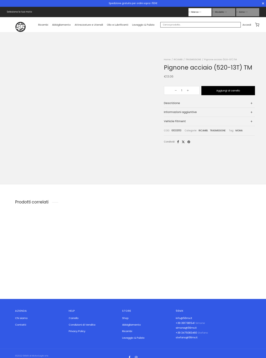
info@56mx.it (184, 318)
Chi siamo (21, 318)
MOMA (240, 131)
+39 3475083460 (186, 332)
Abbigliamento (61, 24)
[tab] (210, 103)
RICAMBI (180, 60)
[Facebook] (180, 143)
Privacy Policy (77, 331)
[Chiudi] (263, 3)
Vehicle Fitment (177, 122)
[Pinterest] (190, 143)
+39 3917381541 (185, 323)
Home (169, 60)
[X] (185, 143)
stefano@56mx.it (187, 337)
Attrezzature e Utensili (89, 24)
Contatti (20, 324)
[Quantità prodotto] (174, 92)
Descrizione (174, 104)
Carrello (74, 318)
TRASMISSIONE (195, 60)
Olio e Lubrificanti (117, 24)
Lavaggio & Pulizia (143, 24)
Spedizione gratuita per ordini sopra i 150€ (133, 3)
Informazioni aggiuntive (182, 113)
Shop (125, 318)
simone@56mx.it (186, 327)
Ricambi (43, 24)
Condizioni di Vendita (82, 324)
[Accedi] (246, 25)
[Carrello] (257, 25)
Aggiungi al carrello (220, 91)
